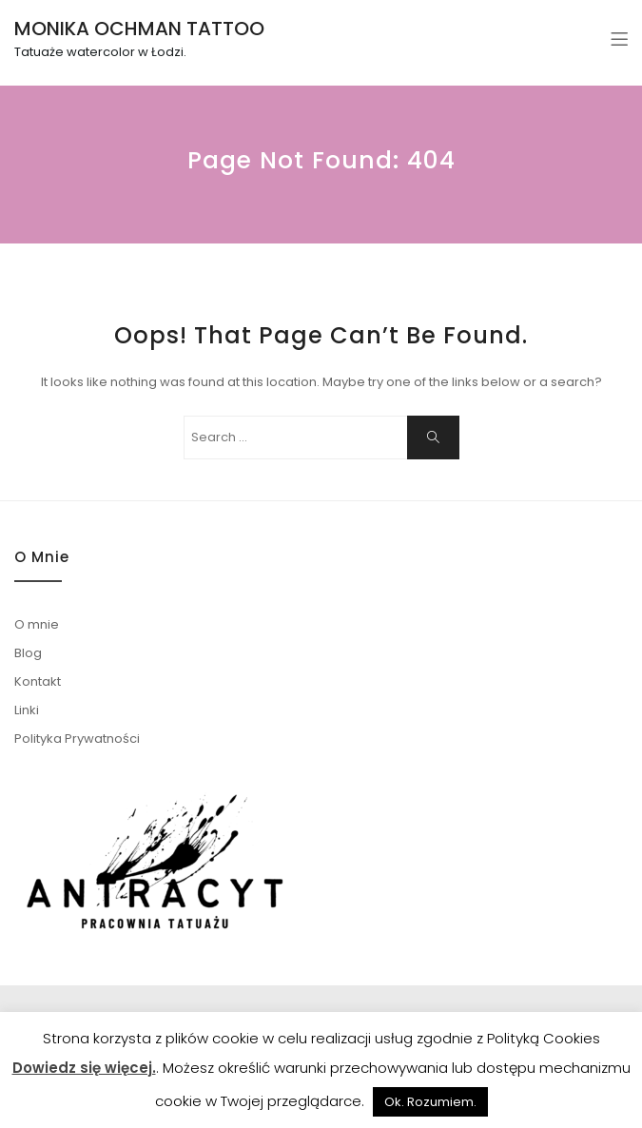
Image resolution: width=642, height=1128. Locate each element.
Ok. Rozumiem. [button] (430, 1102)
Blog (28, 653)
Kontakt (37, 681)
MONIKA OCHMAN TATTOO (139, 28)
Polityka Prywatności (77, 738)
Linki (26, 710)
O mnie (36, 624)
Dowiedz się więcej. (84, 1068)
